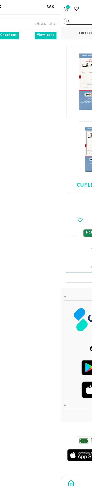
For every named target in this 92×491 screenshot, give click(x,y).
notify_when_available (46, 233)
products (66, 33)
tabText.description (46, 267)
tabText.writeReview (46, 277)
